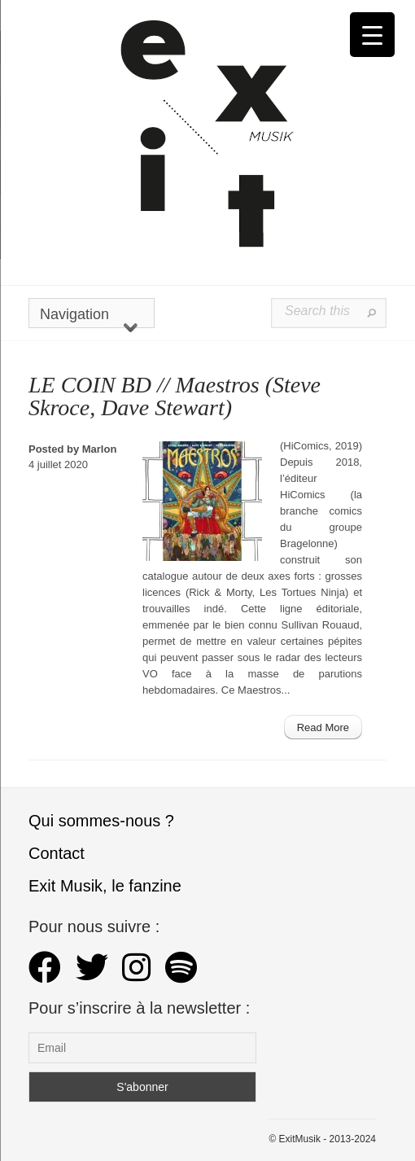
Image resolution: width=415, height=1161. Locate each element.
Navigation (89, 317)
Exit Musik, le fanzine (104, 886)
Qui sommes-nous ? (101, 821)
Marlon (99, 449)
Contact (56, 853)
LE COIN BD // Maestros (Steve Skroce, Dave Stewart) (174, 396)
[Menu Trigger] (372, 34)
